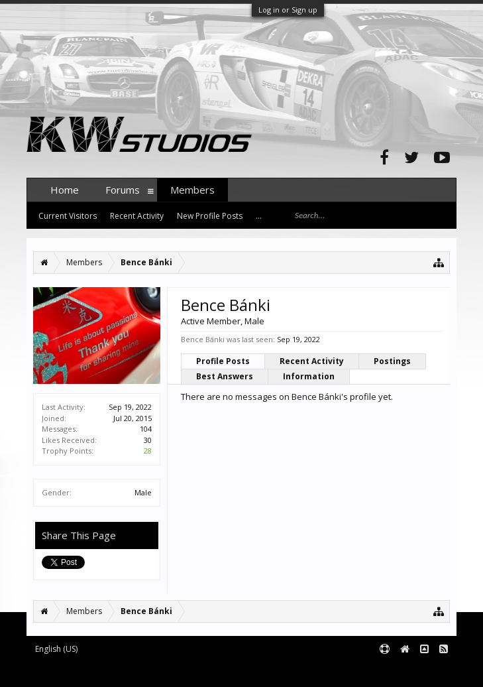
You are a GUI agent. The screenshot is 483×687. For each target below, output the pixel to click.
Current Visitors (67, 215)
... (259, 215)
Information (309, 376)
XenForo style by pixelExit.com (287, 671)
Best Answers (224, 376)
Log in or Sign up (287, 10)
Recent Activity (312, 361)
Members (192, 189)
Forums (122, 189)
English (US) (56, 649)
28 (148, 451)
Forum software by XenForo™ (127, 671)
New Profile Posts (209, 215)
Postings (392, 361)
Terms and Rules (423, 671)
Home (64, 189)
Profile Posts (223, 361)
